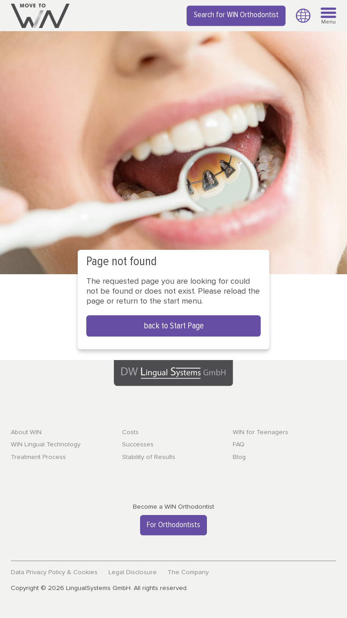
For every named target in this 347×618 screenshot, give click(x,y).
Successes (138, 444)
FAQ (238, 444)
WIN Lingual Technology (45, 444)
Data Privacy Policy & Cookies (54, 572)
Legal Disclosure (132, 572)
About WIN (26, 432)
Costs (130, 432)
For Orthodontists (173, 525)
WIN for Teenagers (260, 432)
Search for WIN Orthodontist (236, 15)
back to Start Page (174, 326)
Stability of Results (148, 457)
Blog (239, 457)
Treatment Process (38, 457)
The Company (188, 572)
